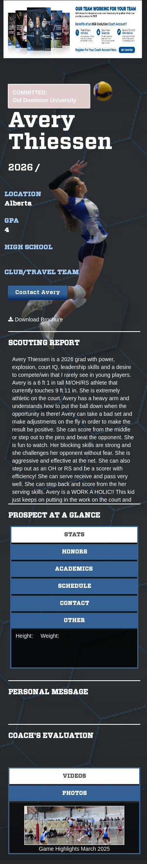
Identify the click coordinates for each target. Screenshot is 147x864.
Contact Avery (37, 292)
